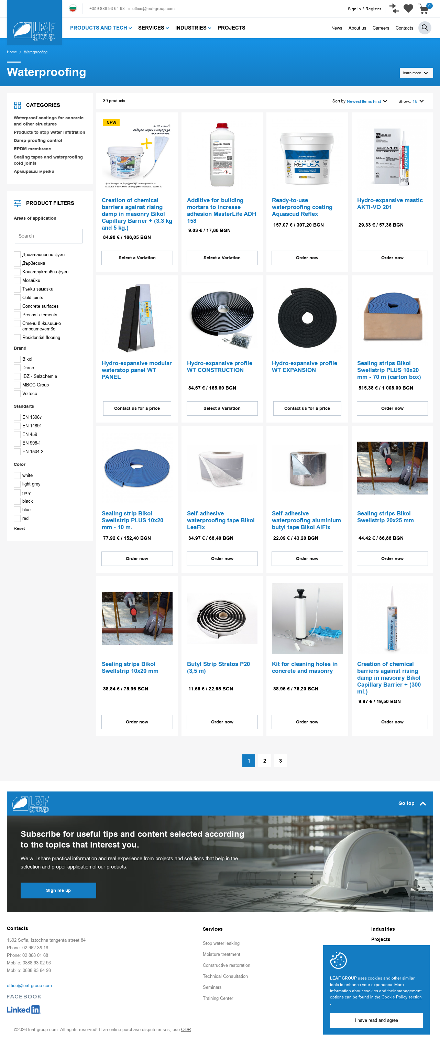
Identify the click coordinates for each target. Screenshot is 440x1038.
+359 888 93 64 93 (107, 8)
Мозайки (27, 280)
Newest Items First (367, 100)
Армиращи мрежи (34, 171)
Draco (24, 368)
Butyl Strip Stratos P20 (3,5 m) (218, 666)
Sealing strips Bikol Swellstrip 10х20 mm (130, 666)
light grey (27, 484)
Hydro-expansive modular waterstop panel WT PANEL (137, 369)
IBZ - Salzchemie (35, 376)
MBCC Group (31, 385)
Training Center (218, 997)
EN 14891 (28, 426)
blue (22, 510)
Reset (19, 528)
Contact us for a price (137, 407)
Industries (383, 928)
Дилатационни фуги (39, 255)
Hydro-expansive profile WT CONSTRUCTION (219, 366)
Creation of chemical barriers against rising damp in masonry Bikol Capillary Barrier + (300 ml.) (389, 677)
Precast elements (35, 315)
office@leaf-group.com (153, 8)
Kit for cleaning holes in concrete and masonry (305, 666)
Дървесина (29, 263)
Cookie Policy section (402, 997)
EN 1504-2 (28, 452)
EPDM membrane (32, 149)
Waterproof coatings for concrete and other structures (49, 121)
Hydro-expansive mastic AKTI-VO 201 (390, 203)
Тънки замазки (33, 289)
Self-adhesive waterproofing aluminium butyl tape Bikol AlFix (306, 520)
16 (418, 100)
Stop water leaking (221, 942)
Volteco (25, 393)
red (21, 518)
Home (12, 52)
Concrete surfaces (36, 306)
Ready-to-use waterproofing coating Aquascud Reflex (302, 207)
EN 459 (25, 434)
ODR (186, 1028)
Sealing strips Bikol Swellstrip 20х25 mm (385, 516)
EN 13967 (28, 417)
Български (72, 8)
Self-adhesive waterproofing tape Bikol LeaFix (221, 520)
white (23, 475)
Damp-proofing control (38, 141)
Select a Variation (137, 257)
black (23, 501)
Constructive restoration (226, 964)
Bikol (23, 359)
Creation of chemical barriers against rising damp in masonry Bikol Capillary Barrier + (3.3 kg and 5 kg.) (137, 213)
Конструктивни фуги (41, 272)
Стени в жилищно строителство (37, 326)
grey (22, 492)
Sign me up (58, 889)
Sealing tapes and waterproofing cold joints (48, 160)
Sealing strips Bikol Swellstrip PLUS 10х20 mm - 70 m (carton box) (389, 369)
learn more (415, 73)
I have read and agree (376, 1020)
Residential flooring (37, 337)
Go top (412, 802)
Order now (307, 257)
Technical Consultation (225, 975)
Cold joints (28, 298)
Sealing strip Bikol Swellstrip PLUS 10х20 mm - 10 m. (132, 520)
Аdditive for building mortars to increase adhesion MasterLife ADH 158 (221, 210)
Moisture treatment (221, 953)
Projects (380, 938)
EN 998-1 (27, 443)
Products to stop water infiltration (49, 132)
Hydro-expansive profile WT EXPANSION (304, 366)
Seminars (212, 986)
